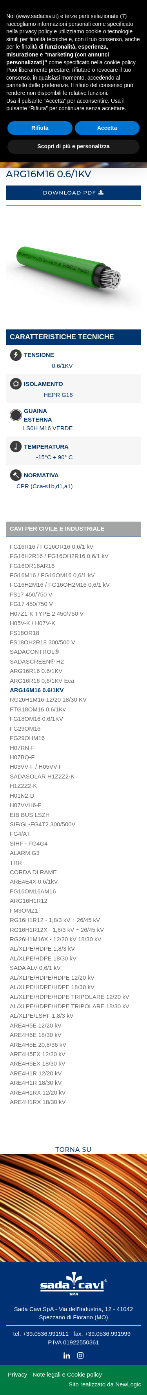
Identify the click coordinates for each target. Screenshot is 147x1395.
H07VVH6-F (26, 805)
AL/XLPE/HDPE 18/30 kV (43, 958)
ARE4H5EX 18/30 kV (37, 1063)
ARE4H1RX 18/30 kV (38, 1102)
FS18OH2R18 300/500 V (42, 642)
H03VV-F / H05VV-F (36, 766)
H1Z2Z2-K (23, 785)
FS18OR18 (24, 632)
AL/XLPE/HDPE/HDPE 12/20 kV (52, 977)
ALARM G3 (25, 852)
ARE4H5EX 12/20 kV (37, 1054)
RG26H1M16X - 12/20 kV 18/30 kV (55, 939)
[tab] (73, 529)
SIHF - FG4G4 (29, 843)
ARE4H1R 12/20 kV (36, 1073)
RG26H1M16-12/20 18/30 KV (48, 699)
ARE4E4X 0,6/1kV (34, 881)
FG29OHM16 (27, 738)
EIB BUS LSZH (30, 814)
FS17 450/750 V (31, 594)
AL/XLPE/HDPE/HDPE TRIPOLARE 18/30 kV (69, 1006)
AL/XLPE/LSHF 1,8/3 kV (42, 1015)
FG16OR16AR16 (32, 565)
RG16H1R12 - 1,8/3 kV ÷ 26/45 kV (55, 920)
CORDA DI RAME (33, 872)
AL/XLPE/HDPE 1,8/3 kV (42, 948)
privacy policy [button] (35, 31)
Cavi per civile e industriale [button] (57, 528)
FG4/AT (20, 833)
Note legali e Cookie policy (67, 1374)
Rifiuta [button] (40, 128)
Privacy (17, 1374)
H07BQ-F (22, 757)
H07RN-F (22, 747)
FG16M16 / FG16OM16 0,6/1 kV (52, 575)
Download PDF (73, 192)
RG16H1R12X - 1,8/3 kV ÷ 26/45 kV (57, 929)
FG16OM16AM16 (33, 891)
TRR (16, 862)
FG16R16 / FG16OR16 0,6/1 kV (51, 546)
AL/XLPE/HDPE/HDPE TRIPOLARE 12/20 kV (69, 996)
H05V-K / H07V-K (32, 623)
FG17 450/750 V (31, 603)
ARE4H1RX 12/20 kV (38, 1092)
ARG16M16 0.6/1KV (37, 690)
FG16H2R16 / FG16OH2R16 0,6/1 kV (59, 556)
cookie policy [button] (119, 62)
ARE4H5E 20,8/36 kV (38, 1044)
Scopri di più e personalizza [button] (73, 146)
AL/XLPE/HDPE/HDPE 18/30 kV (52, 987)
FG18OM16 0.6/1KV (36, 718)
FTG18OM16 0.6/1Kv (38, 709)
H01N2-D (22, 795)
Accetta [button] (107, 128)
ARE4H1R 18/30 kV (36, 1082)
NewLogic (128, 1384)
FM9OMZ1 (24, 910)
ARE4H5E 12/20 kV (36, 1025)
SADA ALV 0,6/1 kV (35, 967)
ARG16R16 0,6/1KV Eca (42, 680)
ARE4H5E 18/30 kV (36, 1034)
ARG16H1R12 (28, 900)
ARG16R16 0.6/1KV (36, 670)
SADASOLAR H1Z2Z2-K (42, 776)
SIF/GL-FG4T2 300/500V (43, 824)
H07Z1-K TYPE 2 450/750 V (46, 613)
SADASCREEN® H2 (37, 661)
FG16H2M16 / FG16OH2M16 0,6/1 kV (60, 584)
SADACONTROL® (34, 651)
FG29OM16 (25, 728)
